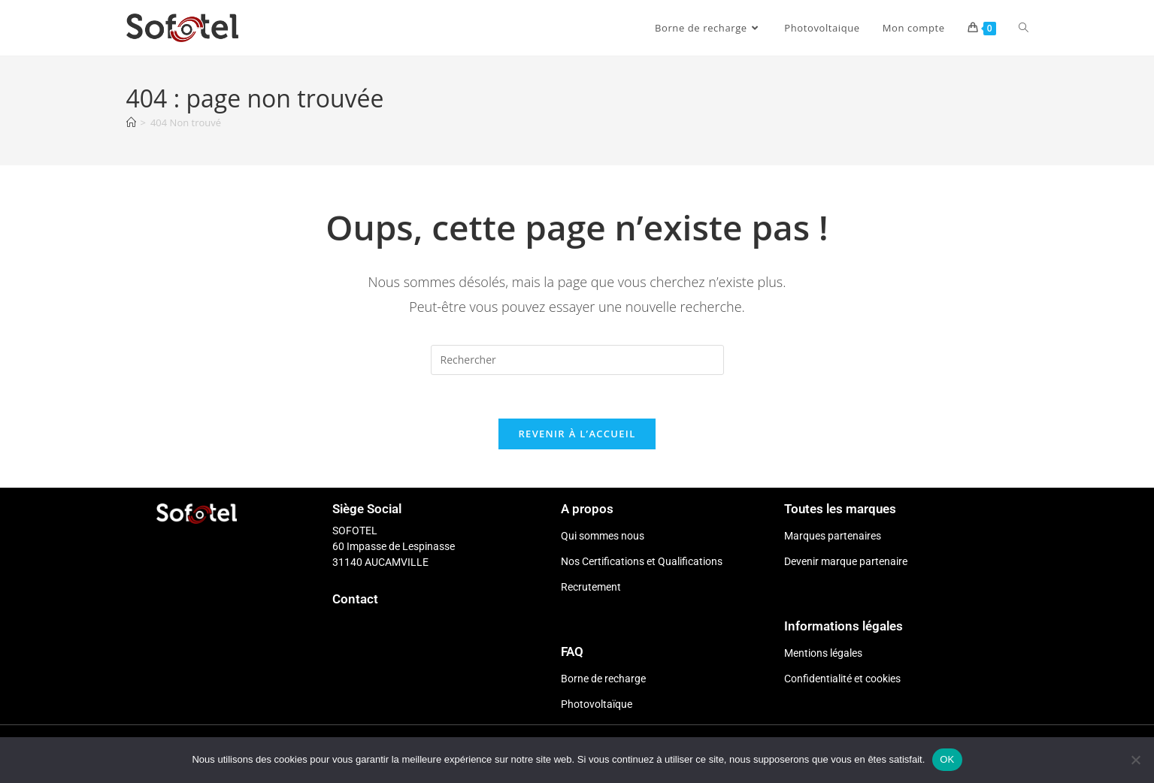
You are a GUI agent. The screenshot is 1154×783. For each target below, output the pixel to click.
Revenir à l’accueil (576, 436)
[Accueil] (131, 122)
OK (947, 759)
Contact (355, 601)
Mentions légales (823, 655)
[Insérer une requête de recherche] (577, 360)
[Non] (1135, 759)
